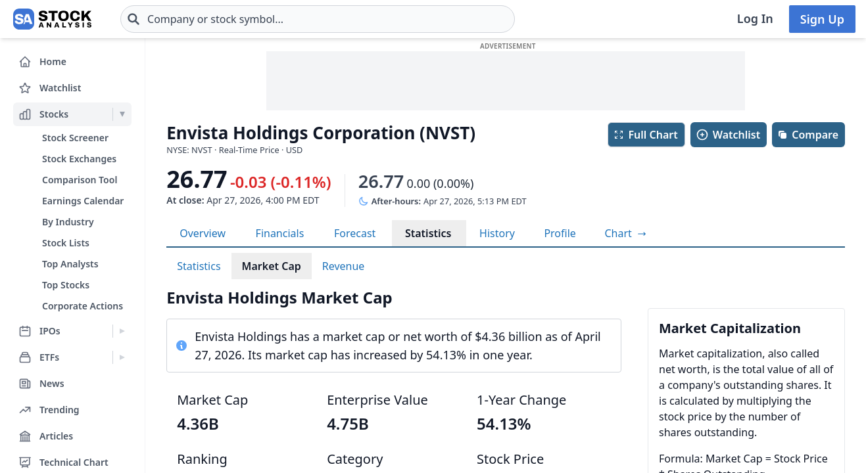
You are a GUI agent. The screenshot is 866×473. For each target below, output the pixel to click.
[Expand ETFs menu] (122, 357)
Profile (559, 233)
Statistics (428, 233)
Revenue (343, 266)
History (497, 233)
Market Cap (271, 266)
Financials (280, 233)
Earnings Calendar (83, 200)
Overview (203, 233)
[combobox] (317, 19)
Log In (755, 18)
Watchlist (728, 134)
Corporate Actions (82, 306)
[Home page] (52, 19)
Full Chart (645, 134)
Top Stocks (65, 285)
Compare (807, 134)
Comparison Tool (79, 179)
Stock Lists (65, 242)
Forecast (354, 233)
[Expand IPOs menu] (122, 331)
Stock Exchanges (79, 158)
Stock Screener (75, 137)
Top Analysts (70, 264)
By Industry (68, 221)
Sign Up (822, 19)
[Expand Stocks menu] (122, 114)
